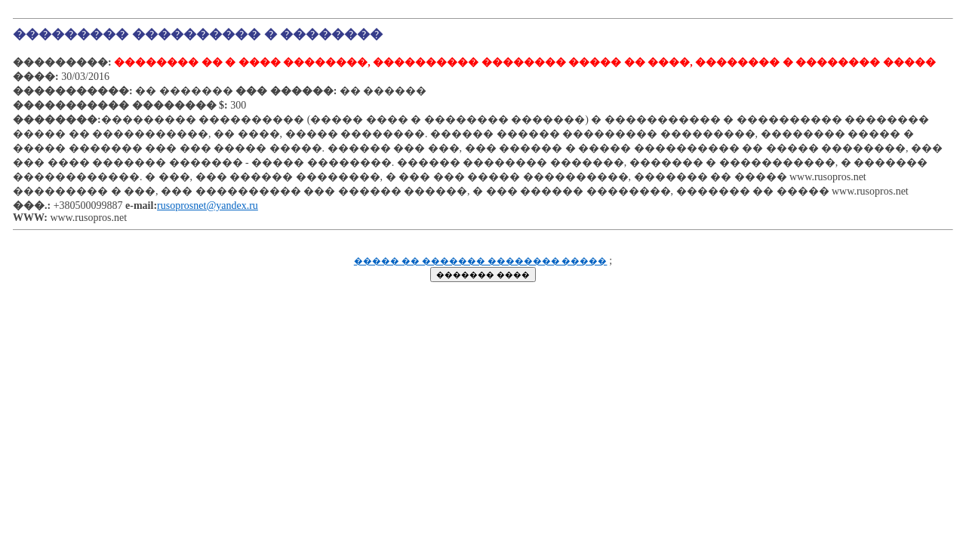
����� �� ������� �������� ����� (481, 261)
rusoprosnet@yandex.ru (207, 205)
